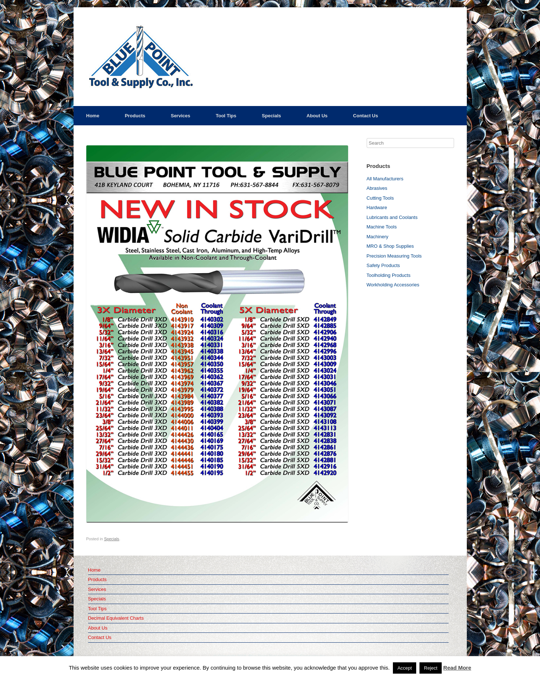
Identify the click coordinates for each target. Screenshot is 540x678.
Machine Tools (382, 227)
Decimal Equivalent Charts (116, 618)
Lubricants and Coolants (392, 217)
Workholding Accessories (393, 284)
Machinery (378, 236)
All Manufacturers (385, 178)
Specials (271, 115)
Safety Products (383, 265)
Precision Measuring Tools (394, 256)
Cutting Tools (380, 198)
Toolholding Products (389, 275)
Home (92, 115)
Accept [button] (404, 668)
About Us (317, 115)
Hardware (377, 207)
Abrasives (377, 188)
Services (180, 115)
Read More (457, 668)
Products (135, 115)
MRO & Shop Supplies (390, 246)
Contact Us (365, 115)
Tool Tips (226, 115)
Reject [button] (430, 668)
